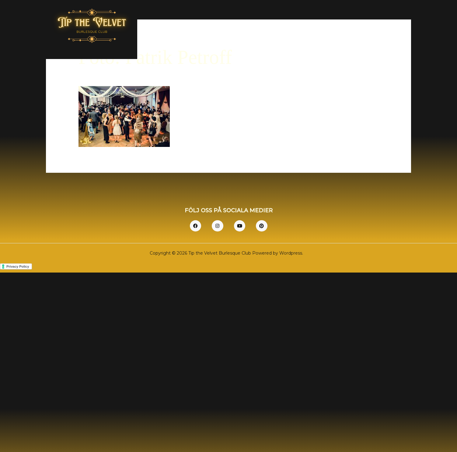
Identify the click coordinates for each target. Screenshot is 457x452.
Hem (271, 32)
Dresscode (327, 32)
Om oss (296, 32)
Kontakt (390, 32)
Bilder (357, 32)
